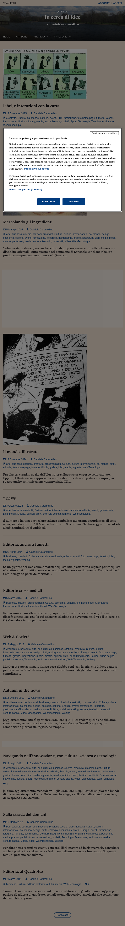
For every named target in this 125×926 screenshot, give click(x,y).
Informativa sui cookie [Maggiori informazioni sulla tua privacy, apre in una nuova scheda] (36, 168)
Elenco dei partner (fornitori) (25, 189)
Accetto (74, 201)
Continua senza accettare (104, 133)
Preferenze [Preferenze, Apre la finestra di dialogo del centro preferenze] (48, 201)
